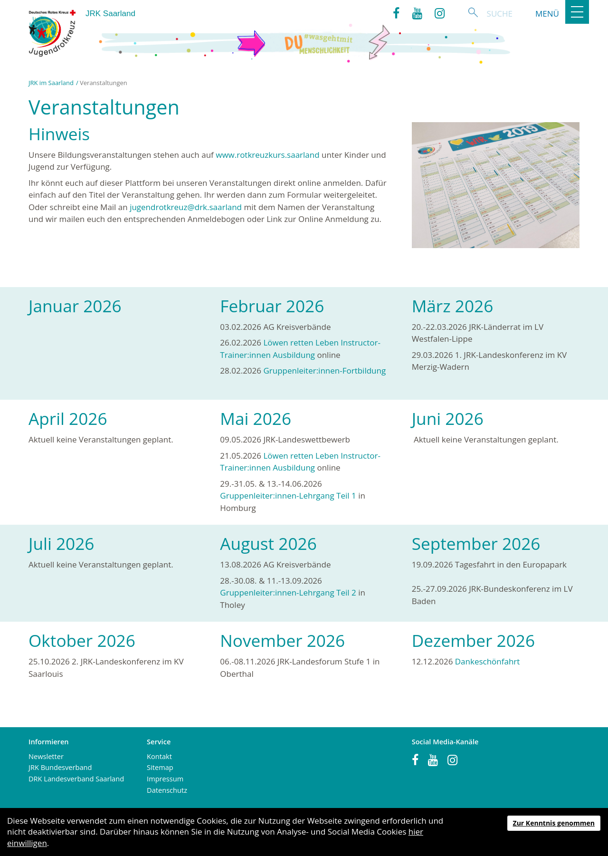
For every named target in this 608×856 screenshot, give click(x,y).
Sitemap (160, 767)
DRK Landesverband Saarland (76, 778)
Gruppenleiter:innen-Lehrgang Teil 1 (288, 495)
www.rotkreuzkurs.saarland (269, 154)
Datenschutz (167, 790)
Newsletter (46, 756)
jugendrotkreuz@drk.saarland (186, 207)
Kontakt (159, 756)
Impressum (165, 778)
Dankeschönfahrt (487, 661)
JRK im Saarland (51, 82)
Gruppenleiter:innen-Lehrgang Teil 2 (288, 592)
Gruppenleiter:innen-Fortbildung (325, 370)
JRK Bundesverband (60, 767)
